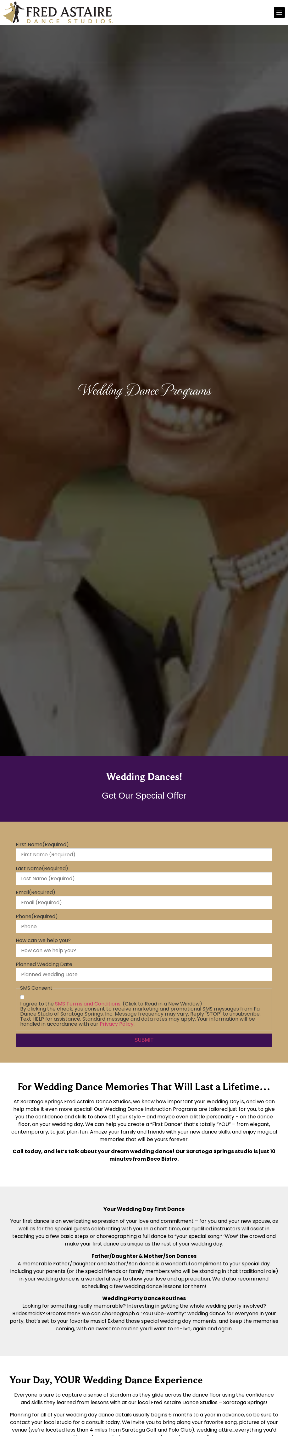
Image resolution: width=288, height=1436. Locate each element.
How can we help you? (43, 940)
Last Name (42, 868)
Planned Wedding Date (44, 964)
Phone (37, 916)
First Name (42, 844)
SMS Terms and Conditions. (88, 1003)
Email (35, 892)
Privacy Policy (117, 1024)
